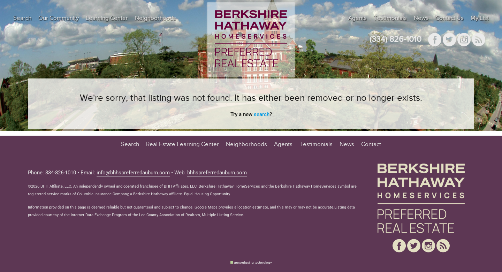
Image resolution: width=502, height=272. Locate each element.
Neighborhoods (155, 18)
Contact (371, 144)
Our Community (58, 18)
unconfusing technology (253, 262)
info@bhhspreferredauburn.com (133, 172)
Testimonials (390, 18)
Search (22, 18)
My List (480, 18)
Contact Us (449, 18)
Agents (357, 18)
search (261, 114)
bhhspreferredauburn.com (217, 172)
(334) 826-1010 (395, 39)
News (421, 18)
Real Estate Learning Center (182, 144)
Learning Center (107, 18)
